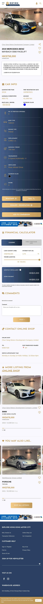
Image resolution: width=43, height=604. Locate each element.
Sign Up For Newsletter (12, 559)
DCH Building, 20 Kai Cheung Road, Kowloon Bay (16, 591)
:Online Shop (11, 371)
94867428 (5, 348)
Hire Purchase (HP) (31, 242)
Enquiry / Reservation (21, 205)
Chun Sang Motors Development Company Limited (20, 340)
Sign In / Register (6, 546)
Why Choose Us (6, 532)
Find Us (4, 550)
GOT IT (38, 600)
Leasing (12, 242)
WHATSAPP (11, 198)
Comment (4, 304)
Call (31, 198)
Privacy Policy (26, 550)
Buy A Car (25, 546)
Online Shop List (27, 532)
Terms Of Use (6, 553)
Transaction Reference (8, 536)
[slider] (39, 260)
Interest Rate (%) (27, 250)
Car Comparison (27, 536)
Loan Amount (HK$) (10, 250)
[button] (40, 24)
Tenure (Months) (9, 257)
